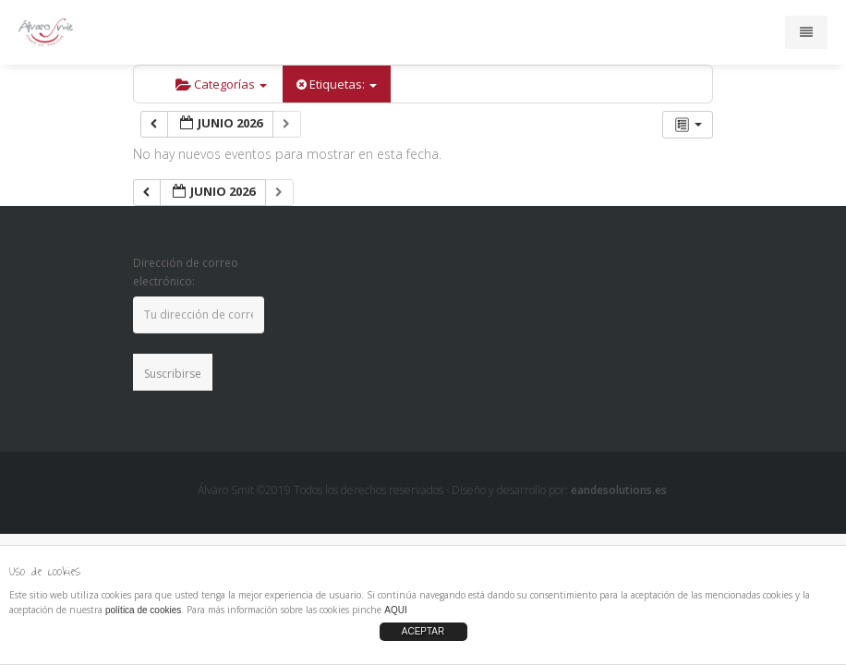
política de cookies (143, 610)
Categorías (221, 84)
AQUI (395, 610)
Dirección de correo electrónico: (185, 272)
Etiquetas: (336, 84)
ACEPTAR (423, 631)
